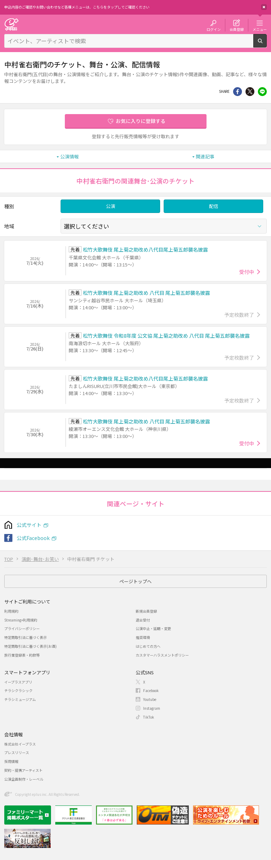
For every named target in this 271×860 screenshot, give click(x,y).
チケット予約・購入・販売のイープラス (11, 24)
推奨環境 (143, 637)
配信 (213, 206)
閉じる (264, 7)
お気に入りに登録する (140, 120)
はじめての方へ (148, 646)
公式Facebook (33, 537)
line (262, 91)
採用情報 (11, 761)
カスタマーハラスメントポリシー (162, 655)
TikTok (148, 717)
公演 (110, 206)
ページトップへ (135, 581)
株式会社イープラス (20, 744)
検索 (266, 44)
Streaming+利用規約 (20, 620)
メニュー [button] (260, 29)
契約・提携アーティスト (23, 770)
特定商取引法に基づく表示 (25, 637)
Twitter (249, 91)
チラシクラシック (18, 690)
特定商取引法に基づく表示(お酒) (30, 646)
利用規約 (11, 611)
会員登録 (237, 29)
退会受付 (143, 620)
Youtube (149, 699)
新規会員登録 (146, 611)
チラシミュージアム (20, 699)
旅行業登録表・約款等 (22, 655)
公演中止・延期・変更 (153, 628)
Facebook (151, 690)
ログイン (214, 29)
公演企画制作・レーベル (23, 779)
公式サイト (29, 524)
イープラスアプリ (18, 682)
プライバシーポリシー (22, 628)
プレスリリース (16, 752)
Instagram (151, 708)
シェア (237, 91)
